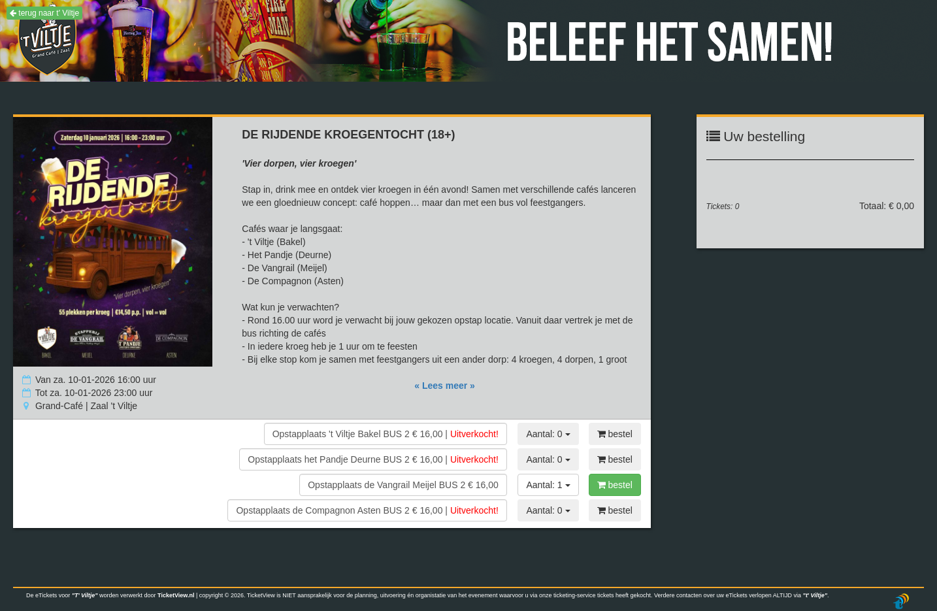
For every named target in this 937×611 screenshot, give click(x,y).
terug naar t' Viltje (44, 13)
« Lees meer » (444, 385)
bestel (615, 434)
